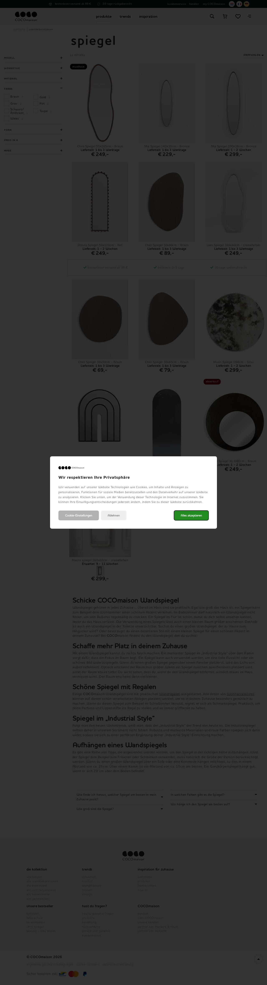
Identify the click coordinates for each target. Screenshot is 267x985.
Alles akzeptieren (191, 515)
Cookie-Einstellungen (78, 515)
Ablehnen (114, 515)
